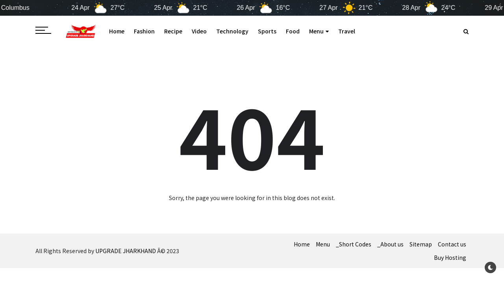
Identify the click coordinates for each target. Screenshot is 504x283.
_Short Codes (353, 244)
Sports (267, 31)
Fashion (144, 31)
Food (293, 31)
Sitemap (421, 244)
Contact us (452, 244)
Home (116, 31)
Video (199, 31)
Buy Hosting (450, 257)
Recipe (173, 31)
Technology (232, 31)
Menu (319, 31)
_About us (390, 244)
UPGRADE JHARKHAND (125, 251)
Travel (346, 31)
